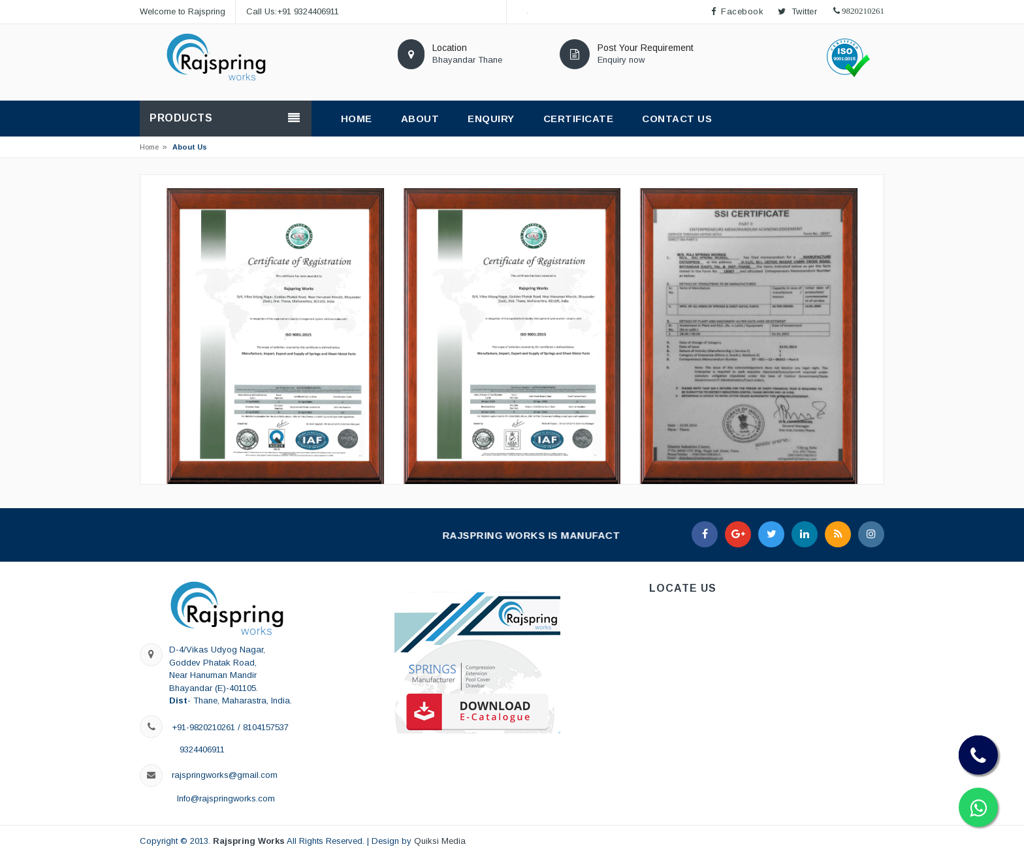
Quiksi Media (440, 841)
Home (149, 147)
